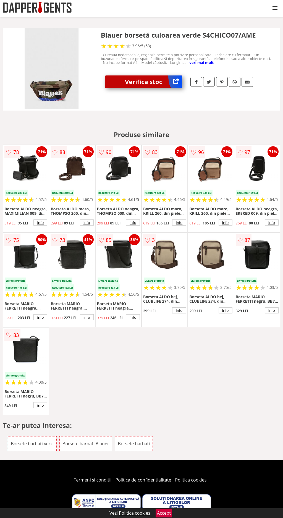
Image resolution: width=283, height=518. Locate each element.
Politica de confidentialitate (143, 480)
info (40, 222)
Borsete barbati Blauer (85, 444)
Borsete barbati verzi (32, 444)
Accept (164, 513)
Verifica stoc (153, 81)
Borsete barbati (134, 444)
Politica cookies (191, 480)
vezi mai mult (201, 62)
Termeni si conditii (93, 480)
